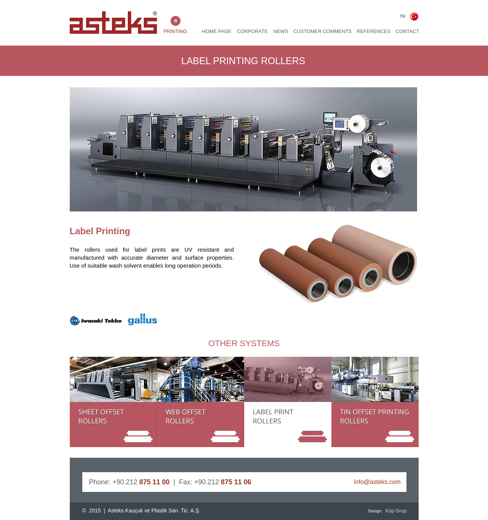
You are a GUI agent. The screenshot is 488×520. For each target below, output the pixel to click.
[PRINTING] (175, 31)
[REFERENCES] (373, 31)
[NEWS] (281, 31)
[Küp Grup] (397, 511)
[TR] (402, 16)
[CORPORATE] (252, 31)
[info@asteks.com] (364, 482)
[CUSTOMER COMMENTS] (323, 31)
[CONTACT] (407, 31)
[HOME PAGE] (216, 31)
